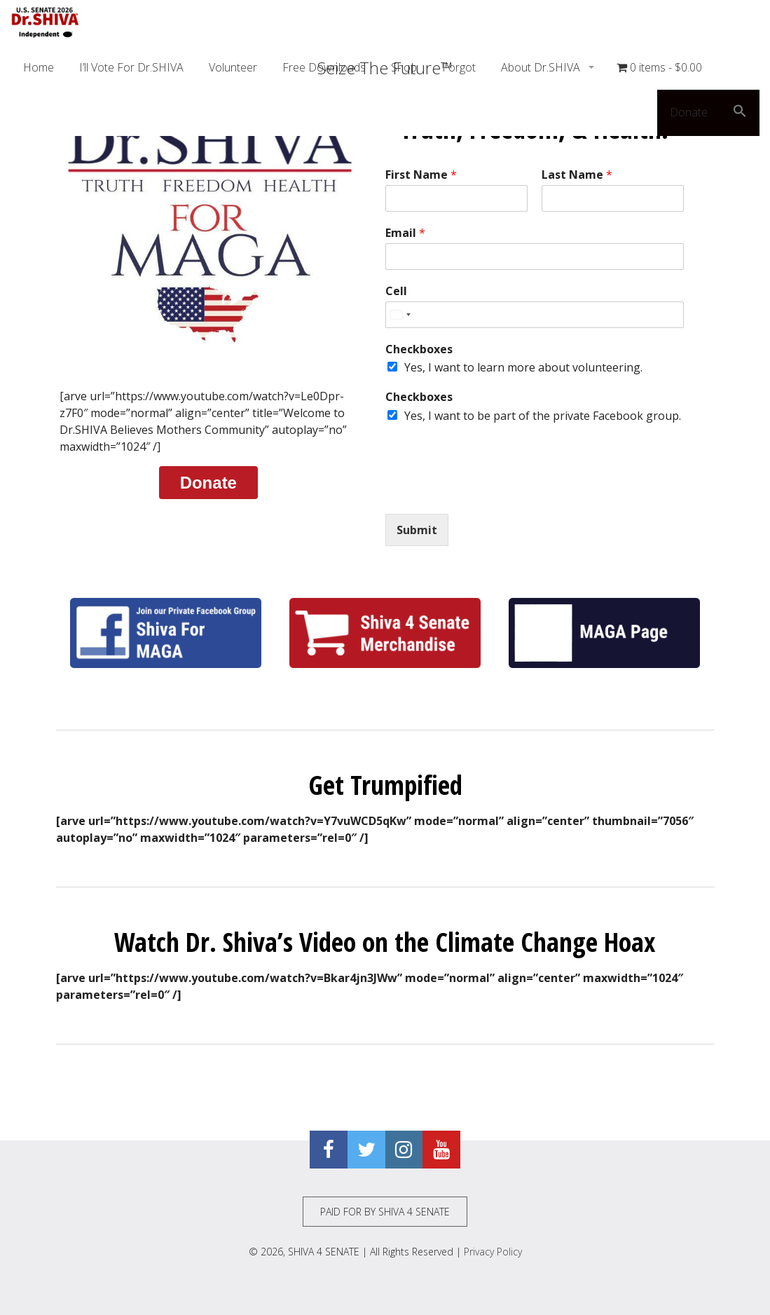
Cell (396, 291)
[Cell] (534, 314)
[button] (739, 113)
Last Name (577, 175)
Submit (417, 530)
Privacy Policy (493, 1251)
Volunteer (233, 67)
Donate (689, 112)
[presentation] (491, 490)
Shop (404, 67)
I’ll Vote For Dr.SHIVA (131, 67)
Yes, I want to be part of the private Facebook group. (542, 415)
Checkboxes (419, 349)
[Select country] (400, 314)
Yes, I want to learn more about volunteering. (523, 367)
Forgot (459, 67)
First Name (421, 175)
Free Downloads (324, 67)
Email (405, 233)
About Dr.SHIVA (542, 67)
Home (38, 67)
